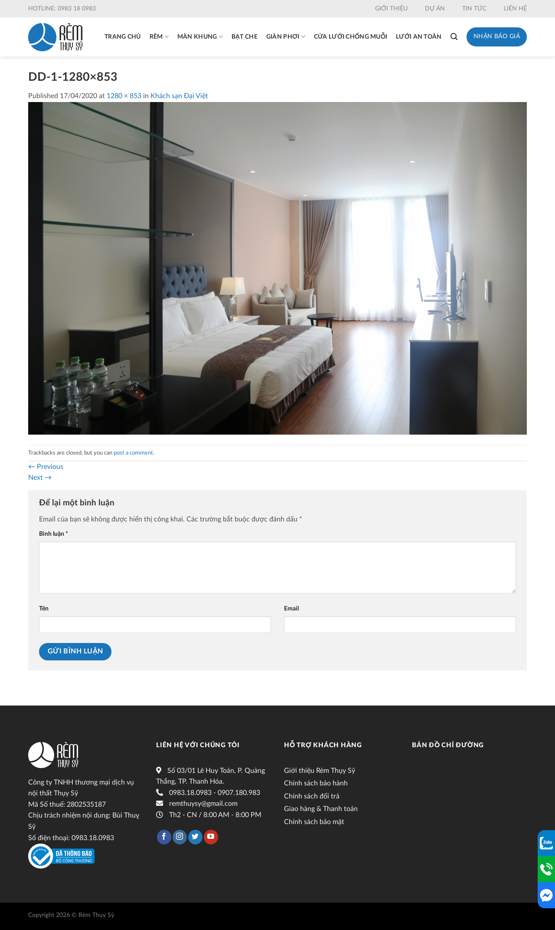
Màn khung (200, 37)
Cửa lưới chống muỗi (350, 37)
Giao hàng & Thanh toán (321, 808)
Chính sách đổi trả (312, 796)
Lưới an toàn (418, 37)
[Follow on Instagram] (180, 837)
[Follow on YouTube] (211, 837)
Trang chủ (122, 37)
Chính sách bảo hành (316, 783)
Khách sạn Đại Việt (179, 95)
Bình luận (53, 534)
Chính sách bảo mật (314, 821)
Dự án (435, 9)
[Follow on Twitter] (195, 837)
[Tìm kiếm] (454, 36)
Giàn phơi (285, 37)
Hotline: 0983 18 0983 (62, 9)
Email (291, 608)
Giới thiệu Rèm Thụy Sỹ (319, 770)
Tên (44, 608)
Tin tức (474, 9)
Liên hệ (515, 9)
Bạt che (245, 37)
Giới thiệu (391, 9)
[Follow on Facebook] (164, 837)
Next (40, 477)
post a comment (133, 452)
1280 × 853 (124, 95)
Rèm (159, 37)
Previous (45, 466)
